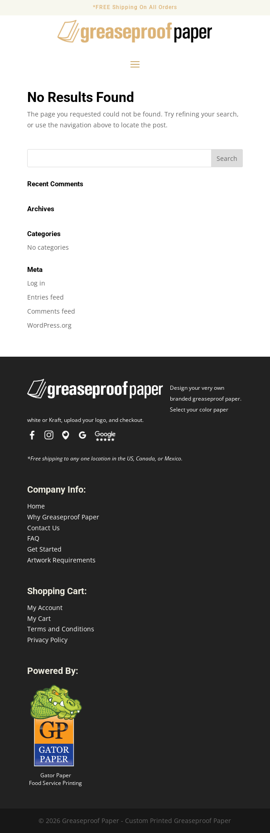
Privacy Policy (47, 639)
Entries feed (45, 297)
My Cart (39, 618)
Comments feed (51, 311)
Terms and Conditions (60, 629)
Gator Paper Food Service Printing (55, 779)
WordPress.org (49, 325)
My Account (45, 607)
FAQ (33, 538)
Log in (36, 283)
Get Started (44, 549)
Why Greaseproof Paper (63, 517)
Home (36, 506)
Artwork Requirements (61, 560)
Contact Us (43, 527)
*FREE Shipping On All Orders (135, 7)
